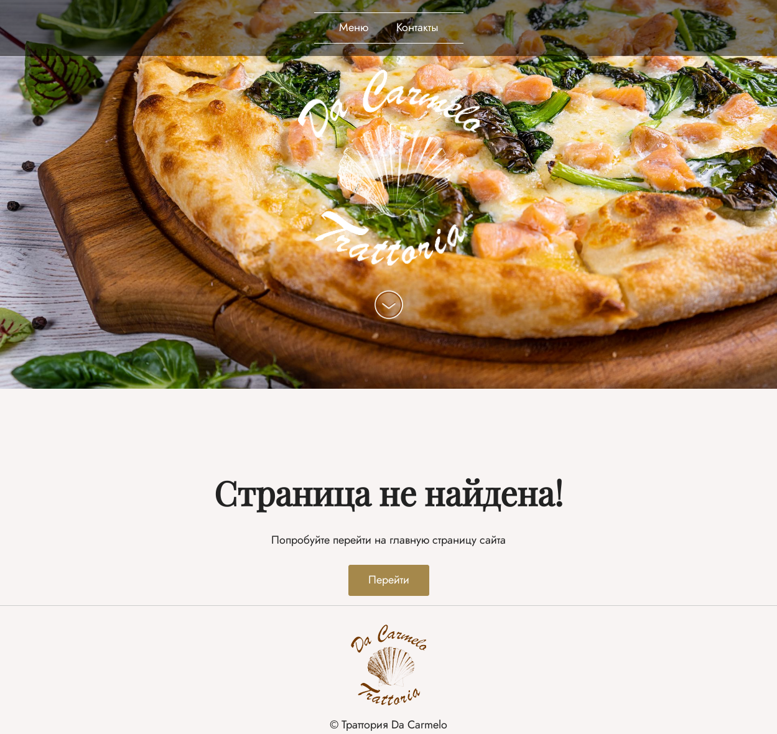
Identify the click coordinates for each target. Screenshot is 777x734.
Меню (353, 27)
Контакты (417, 27)
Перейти (388, 580)
